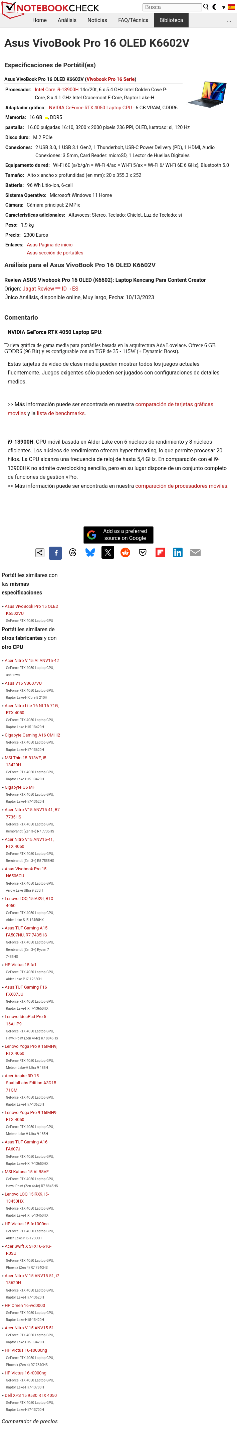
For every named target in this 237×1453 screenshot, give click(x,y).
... (229, 20)
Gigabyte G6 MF (20, 787)
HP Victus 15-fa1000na (26, 1223)
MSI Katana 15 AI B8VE (27, 1171)
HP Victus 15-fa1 (21, 964)
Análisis (67, 20)
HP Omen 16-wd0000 (25, 1305)
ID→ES (70, 289)
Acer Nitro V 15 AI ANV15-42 (32, 660)
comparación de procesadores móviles (181, 486)
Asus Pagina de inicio (49, 245)
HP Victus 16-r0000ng (25, 1372)
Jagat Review (38, 289)
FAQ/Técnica (133, 20)
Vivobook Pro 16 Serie (110, 79)
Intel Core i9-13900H (56, 90)
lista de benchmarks (60, 413)
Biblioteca (171, 20)
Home (39, 20)
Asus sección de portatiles (55, 253)
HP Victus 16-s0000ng (26, 1350)
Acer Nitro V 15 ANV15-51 (29, 1327)
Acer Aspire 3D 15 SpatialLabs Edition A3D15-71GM (31, 1082)
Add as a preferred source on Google (117, 534)
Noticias (97, 20)
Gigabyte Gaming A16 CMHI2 (32, 735)
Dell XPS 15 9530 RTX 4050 (31, 1395)
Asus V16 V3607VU (23, 683)
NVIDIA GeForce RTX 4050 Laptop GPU (90, 108)
